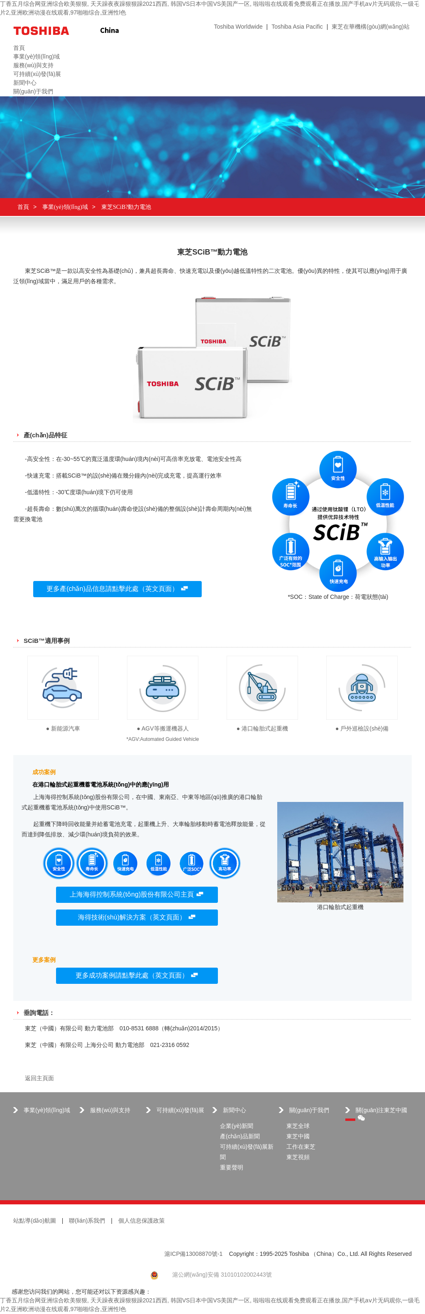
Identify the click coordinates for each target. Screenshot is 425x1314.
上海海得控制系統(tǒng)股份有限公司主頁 (137, 894)
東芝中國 (298, 1137)
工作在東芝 (300, 1147)
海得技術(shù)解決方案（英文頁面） (137, 917)
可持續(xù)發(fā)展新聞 (247, 1152)
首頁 (23, 207)
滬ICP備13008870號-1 (193, 1254)
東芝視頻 (298, 1158)
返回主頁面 (39, 1079)
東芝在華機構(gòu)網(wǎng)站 (371, 27)
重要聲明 (231, 1168)
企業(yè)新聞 (236, 1126)
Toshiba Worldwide (238, 27)
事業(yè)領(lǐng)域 (65, 207)
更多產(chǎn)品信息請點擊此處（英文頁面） (117, 589)
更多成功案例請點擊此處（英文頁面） (137, 975)
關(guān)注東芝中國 (381, 1114)
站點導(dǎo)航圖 (34, 1221)
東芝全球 (298, 1126)
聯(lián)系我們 (87, 1221)
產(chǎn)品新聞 (240, 1137)
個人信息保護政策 (141, 1221)
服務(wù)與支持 (110, 1111)
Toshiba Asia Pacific (297, 27)
